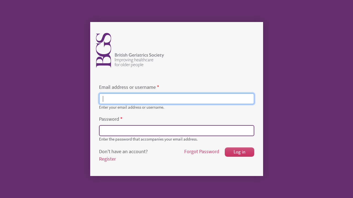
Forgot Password (201, 151)
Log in (239, 152)
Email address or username (127, 87)
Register (107, 159)
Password (109, 119)
